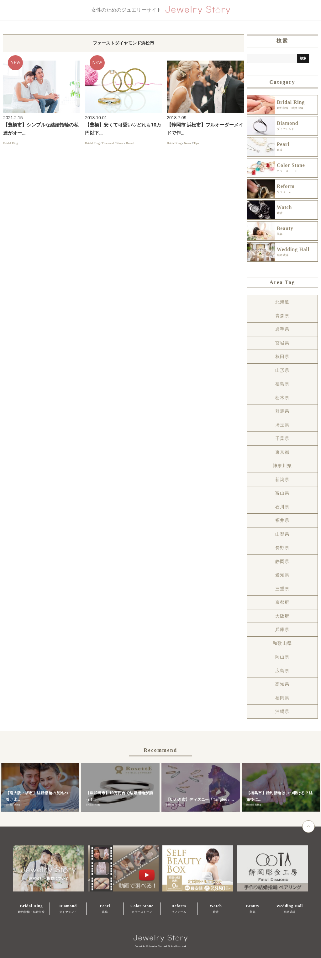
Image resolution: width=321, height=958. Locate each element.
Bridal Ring (10, 143)
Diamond (108, 143)
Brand (129, 143)
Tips (196, 143)
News (120, 143)
